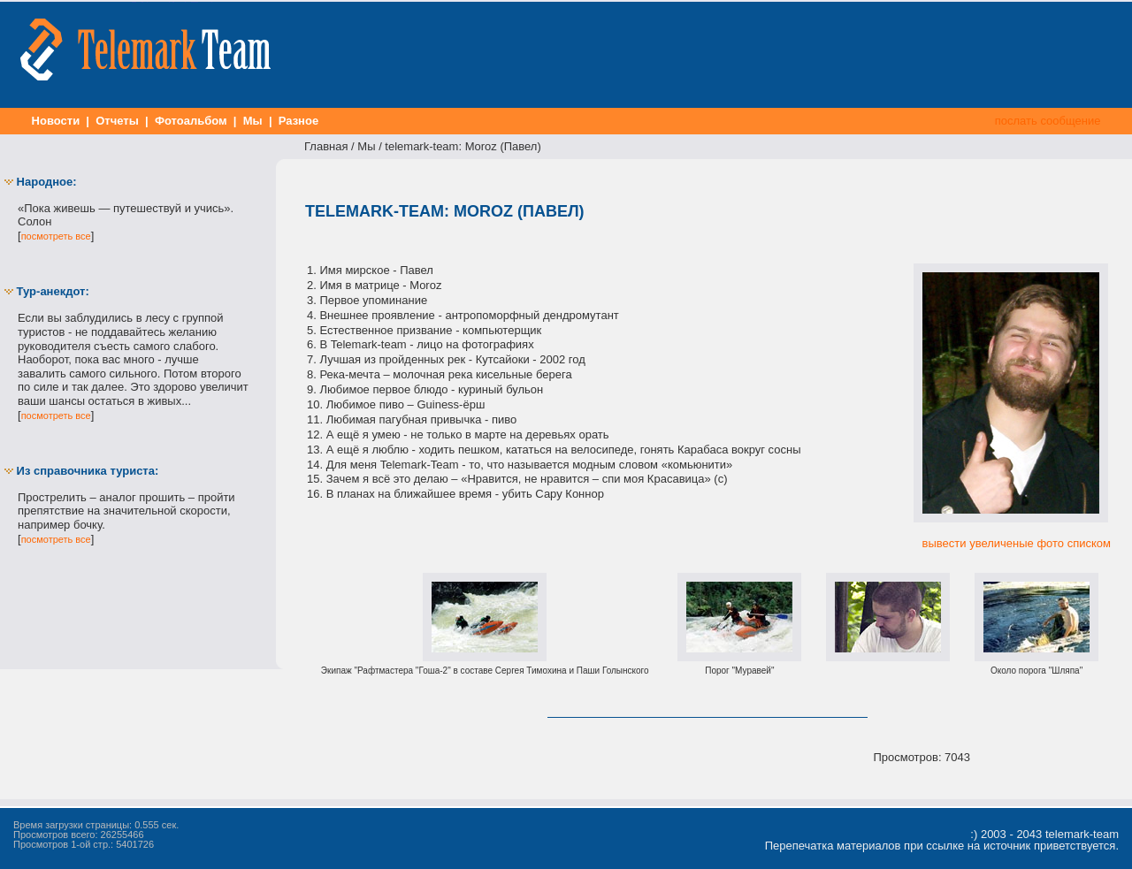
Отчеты (117, 120)
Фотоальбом (190, 120)
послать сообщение (1047, 120)
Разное (298, 120)
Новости (55, 120)
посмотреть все (56, 236)
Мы (252, 120)
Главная (326, 146)
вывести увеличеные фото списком (1016, 543)
